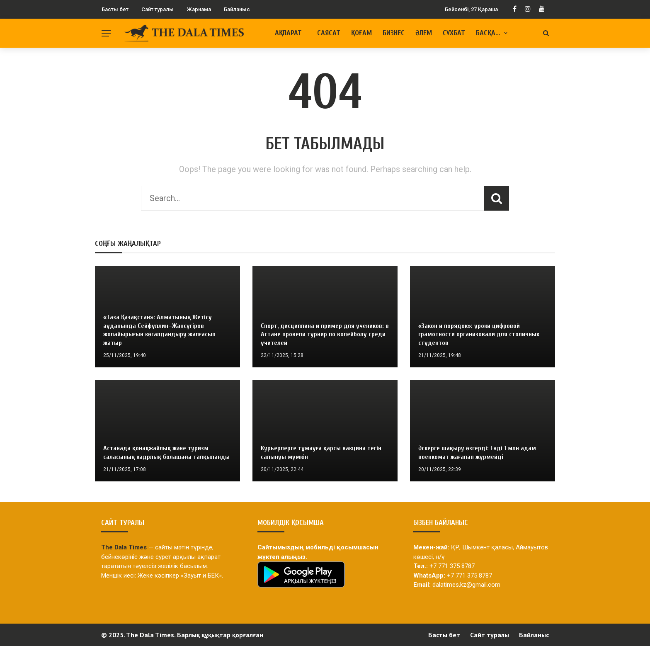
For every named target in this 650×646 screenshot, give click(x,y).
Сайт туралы (157, 9)
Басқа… (488, 33)
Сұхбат (454, 33)
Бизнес (394, 33)
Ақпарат (288, 33)
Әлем (423, 33)
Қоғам (361, 33)
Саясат (328, 33)
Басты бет (115, 9)
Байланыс (237, 9)
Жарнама (199, 9)
